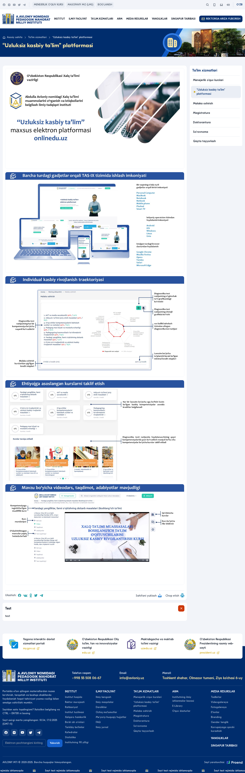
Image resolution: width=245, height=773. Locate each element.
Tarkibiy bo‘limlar (74, 727)
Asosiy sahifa (12, 37)
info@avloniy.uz (132, 678)
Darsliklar (101, 707)
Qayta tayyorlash (204, 141)
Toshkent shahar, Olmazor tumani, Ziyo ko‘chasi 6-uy (202, 678)
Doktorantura (202, 122)
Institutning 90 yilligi (77, 742)
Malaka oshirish (203, 103)
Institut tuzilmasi (74, 712)
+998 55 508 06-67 (86, 678)
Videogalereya (219, 702)
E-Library (177, 706)
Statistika (70, 737)
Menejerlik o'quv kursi (48, 4)
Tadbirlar (216, 697)
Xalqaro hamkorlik (75, 717)
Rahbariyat (71, 707)
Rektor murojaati (75, 702)
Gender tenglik (219, 722)
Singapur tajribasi (183, 18)
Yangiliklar (159, 18)
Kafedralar (71, 732)
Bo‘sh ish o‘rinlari (74, 722)
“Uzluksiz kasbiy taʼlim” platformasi (209, 92)
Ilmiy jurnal (102, 727)
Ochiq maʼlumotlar (106, 712)
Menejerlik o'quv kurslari (208, 80)
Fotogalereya (219, 707)
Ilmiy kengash (103, 697)
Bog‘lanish (105, 4)
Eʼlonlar (215, 712)
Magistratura (201, 113)
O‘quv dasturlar (181, 711)
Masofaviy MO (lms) (80, 4)
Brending (216, 717)
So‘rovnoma (200, 132)
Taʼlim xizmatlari (37, 37)
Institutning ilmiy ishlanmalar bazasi (183, 699)
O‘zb (239, 4)
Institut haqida (73, 697)
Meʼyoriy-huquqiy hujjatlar (111, 717)
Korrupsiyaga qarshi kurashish (222, 729)
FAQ (98, 722)
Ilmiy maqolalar (105, 702)
